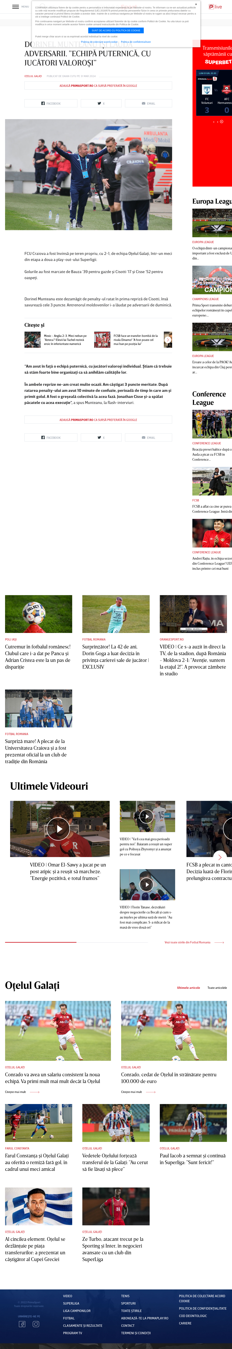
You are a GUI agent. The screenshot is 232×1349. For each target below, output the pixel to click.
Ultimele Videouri (49, 786)
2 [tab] (217, 121)
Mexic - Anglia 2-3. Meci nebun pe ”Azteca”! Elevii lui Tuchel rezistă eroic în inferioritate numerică (65, 340)
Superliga (71, 1303)
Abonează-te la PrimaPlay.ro (144, 1318)
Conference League (206, 443)
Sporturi (128, 1303)
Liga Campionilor (77, 1311)
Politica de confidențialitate (203, 1308)
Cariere (185, 1323)
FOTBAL (69, 1318)
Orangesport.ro (172, 639)
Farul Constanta (17, 1148)
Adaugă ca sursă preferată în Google (98, 85)
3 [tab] (221, 121)
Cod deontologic (193, 1316)
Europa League (203, 242)
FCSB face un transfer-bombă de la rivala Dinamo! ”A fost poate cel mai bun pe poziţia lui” (136, 340)
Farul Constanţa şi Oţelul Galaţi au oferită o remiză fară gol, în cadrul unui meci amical (37, 1162)
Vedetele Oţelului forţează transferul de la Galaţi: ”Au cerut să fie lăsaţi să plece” (115, 1162)
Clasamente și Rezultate (82, 1325)
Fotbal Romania (93, 639)
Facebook (22, 1324)
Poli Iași (11, 639)
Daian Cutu (69, 76)
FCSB (195, 500)
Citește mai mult (22, 1092)
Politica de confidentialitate (136, 41)
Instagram (36, 1324)
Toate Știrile (131, 1311)
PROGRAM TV (72, 1333)
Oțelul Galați (33, 76)
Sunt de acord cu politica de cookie (116, 30)
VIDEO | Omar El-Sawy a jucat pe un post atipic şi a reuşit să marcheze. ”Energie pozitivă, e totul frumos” (68, 871)
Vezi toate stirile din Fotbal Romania (194, 942)
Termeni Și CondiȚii (136, 1333)
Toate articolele (217, 987)
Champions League (205, 299)
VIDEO (67, 1296)
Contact (127, 1325)
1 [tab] (213, 121)
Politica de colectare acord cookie (99, 41)
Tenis (125, 1296)
